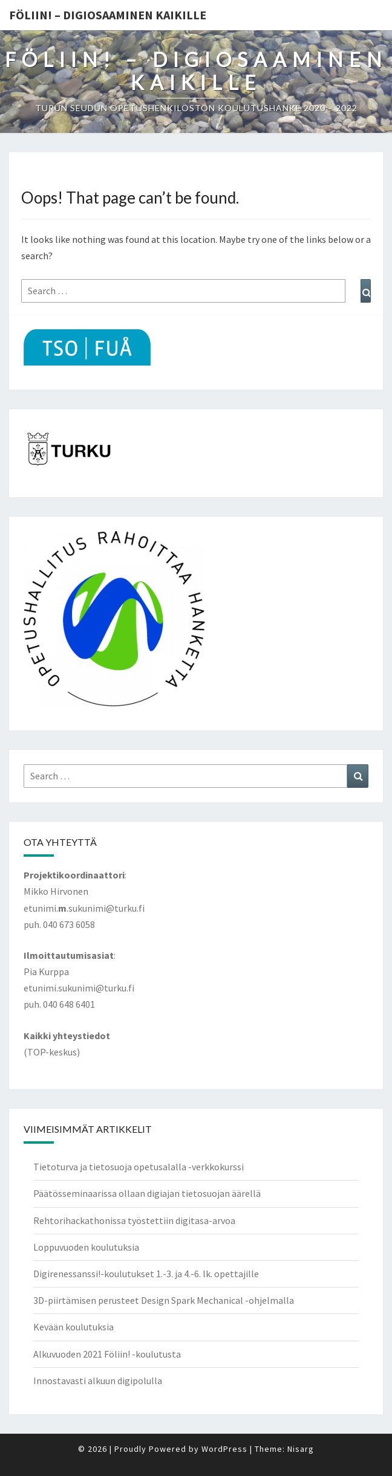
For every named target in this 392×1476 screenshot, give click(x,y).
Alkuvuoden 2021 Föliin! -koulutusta (107, 1354)
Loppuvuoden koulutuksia (86, 1247)
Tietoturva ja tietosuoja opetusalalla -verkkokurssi (138, 1167)
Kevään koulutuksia (73, 1327)
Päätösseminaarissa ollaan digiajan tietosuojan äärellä (147, 1193)
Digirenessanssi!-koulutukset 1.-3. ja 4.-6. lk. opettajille (146, 1274)
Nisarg (300, 1448)
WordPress (224, 1448)
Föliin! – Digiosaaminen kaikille (107, 14)
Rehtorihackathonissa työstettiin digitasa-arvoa (134, 1220)
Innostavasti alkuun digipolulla (97, 1380)
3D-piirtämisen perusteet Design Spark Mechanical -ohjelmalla (163, 1300)
